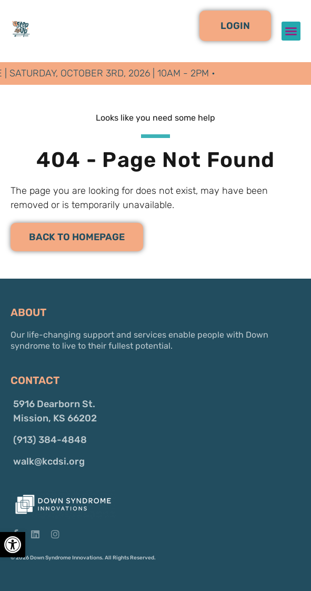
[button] (235, 26)
